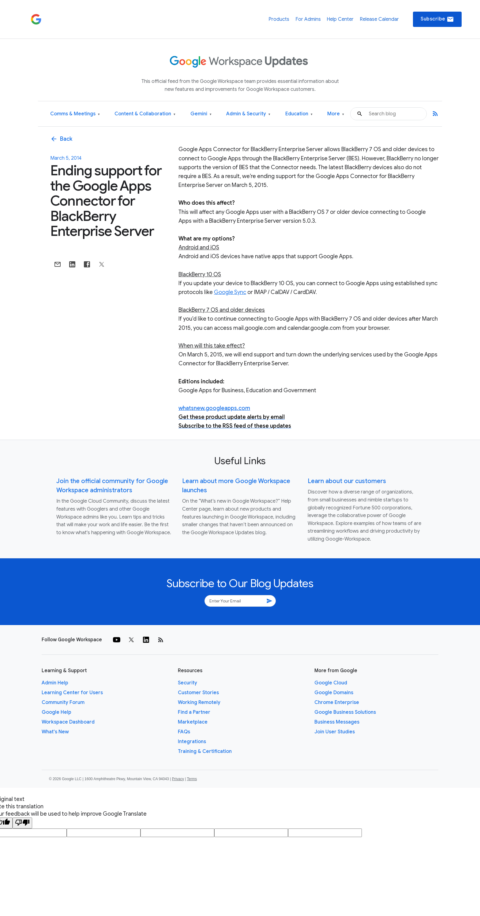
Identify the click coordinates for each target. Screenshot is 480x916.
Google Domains (333, 693)
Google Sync (230, 292)
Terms (192, 779)
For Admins (308, 19)
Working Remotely (199, 702)
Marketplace (193, 722)
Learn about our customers (347, 481)
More (335, 114)
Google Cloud (330, 683)
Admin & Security (248, 114)
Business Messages (336, 722)
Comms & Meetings (75, 114)
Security (187, 683)
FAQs (184, 732)
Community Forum (63, 702)
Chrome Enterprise (336, 702)
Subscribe (437, 19)
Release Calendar (379, 19)
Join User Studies (334, 732)
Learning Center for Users (72, 693)
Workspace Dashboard (68, 722)
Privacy (178, 779)
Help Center (340, 19)
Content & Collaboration (144, 114)
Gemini (201, 114)
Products (278, 19)
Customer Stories (198, 693)
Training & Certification (205, 751)
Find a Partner (194, 712)
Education (299, 114)
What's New (55, 732)
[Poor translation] (22, 822)
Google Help (56, 712)
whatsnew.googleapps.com (214, 408)
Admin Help (55, 683)
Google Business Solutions (345, 712)
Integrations (192, 742)
